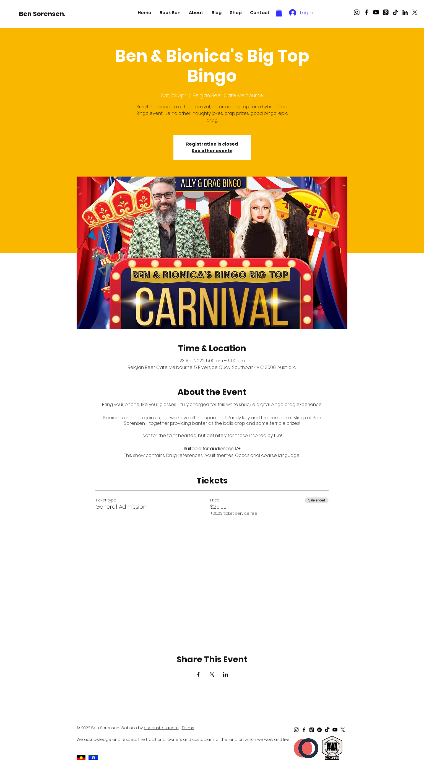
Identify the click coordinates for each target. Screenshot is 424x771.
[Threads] (385, 12)
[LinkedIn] (405, 12)
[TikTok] (395, 12)
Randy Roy (238, 418)
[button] (170, 12)
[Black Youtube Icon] (376, 12)
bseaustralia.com (161, 728)
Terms (188, 728)
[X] (414, 12)
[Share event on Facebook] (198, 674)
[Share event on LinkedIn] (225, 674)
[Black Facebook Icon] (366, 12)
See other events (212, 151)
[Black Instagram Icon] (356, 12)
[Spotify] (319, 730)
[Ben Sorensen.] (42, 13)
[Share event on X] (212, 674)
